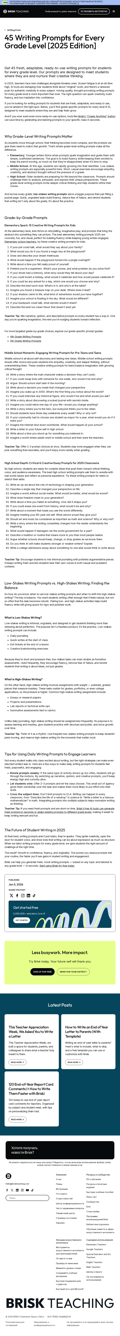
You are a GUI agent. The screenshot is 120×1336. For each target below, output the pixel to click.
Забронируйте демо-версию (60, 11)
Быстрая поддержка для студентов (68, 1282)
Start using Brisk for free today (57, 865)
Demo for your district (73, 972)
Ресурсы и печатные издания (96, 1185)
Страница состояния (66, 1218)
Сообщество (92, 1202)
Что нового (61, 1194)
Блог (88, 1206)
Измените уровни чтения (68, 1268)
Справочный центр (65, 1213)
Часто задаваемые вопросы (70, 1208)
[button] (114, 11)
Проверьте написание (67, 1263)
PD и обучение (93, 1179)
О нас (59, 1179)
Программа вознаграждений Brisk (97, 1218)
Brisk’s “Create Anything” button (96, 116)
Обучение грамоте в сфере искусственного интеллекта (100, 1230)
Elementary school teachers (20, 241)
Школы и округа (94, 1272)
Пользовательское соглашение (15, 1323)
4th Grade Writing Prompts (25, 336)
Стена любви (92, 1211)
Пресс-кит (91, 1197)
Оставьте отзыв (64, 1258)
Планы (59, 1184)
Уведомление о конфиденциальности (44, 1323)
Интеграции (62, 1189)
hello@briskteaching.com (17, 1184)
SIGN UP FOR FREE (42, 972)
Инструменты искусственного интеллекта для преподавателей (70, 1250)
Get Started (22, 920)
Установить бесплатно (94, 11)
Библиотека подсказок (97, 1224)
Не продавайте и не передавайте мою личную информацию (90, 1323)
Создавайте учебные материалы (66, 1274)
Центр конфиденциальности (70, 1203)
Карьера (60, 1223)
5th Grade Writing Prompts (25, 340)
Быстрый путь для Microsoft (69, 1289)
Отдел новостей (64, 1198)
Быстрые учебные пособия (99, 1192)
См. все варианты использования (95, 1278)
